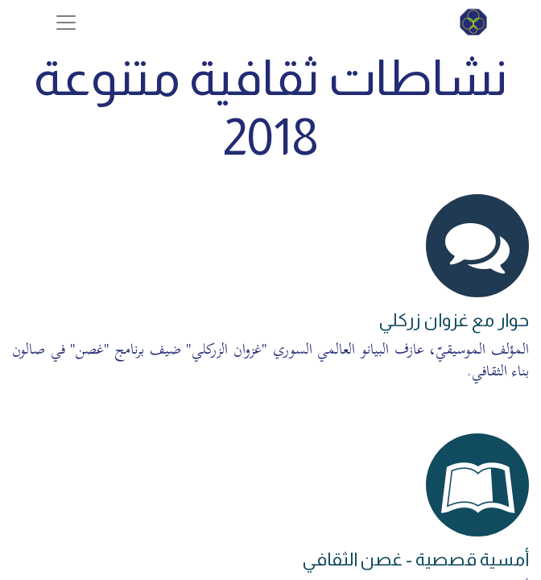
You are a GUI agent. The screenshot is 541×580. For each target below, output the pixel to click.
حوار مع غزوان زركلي (453, 320)
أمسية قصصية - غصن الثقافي (415, 559)
